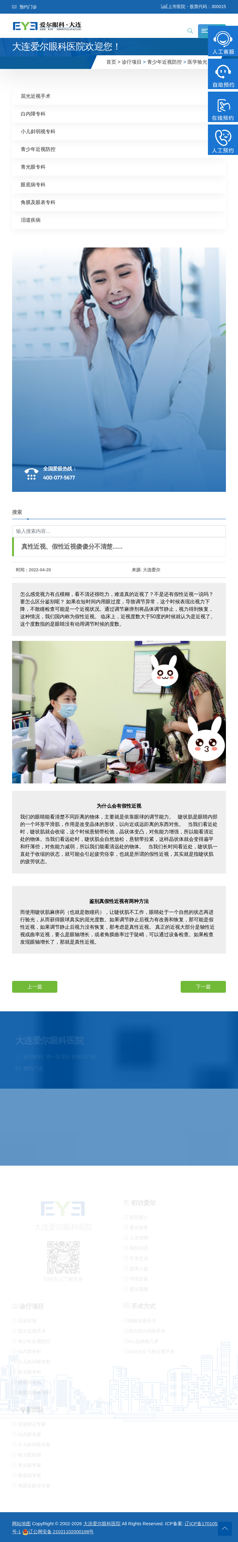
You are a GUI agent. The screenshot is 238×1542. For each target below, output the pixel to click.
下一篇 (203, 986)
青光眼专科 (33, 166)
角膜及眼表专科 (38, 202)
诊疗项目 (132, 62)
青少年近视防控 (164, 62)
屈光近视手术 (36, 95)
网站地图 (21, 1523)
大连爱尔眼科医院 (102, 1523)
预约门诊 (24, 6)
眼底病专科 (33, 184)
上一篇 (34, 986)
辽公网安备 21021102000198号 (58, 1531)
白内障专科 (33, 113)
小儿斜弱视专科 (38, 131)
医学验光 (197, 62)
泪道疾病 (31, 219)
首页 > (113, 62)
